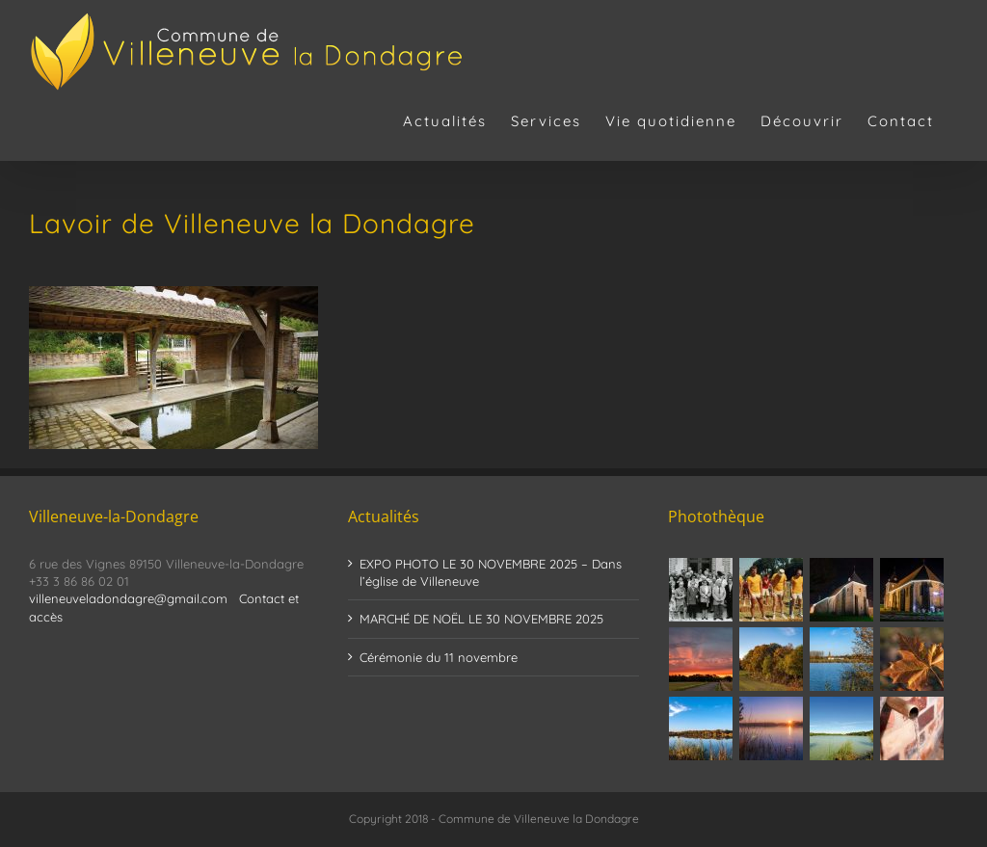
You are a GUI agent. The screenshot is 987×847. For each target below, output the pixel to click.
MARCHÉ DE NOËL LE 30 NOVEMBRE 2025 (481, 618)
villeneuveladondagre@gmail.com (128, 598)
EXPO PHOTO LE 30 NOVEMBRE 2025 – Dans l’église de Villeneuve (491, 572)
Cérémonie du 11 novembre (439, 657)
